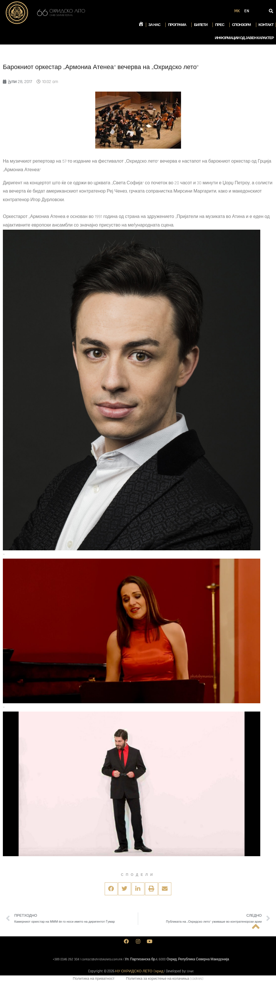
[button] (111, 888)
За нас (155, 25)
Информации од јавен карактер (244, 38)
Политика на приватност (93, 979)
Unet (190, 971)
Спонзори (243, 25)
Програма (178, 25)
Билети (202, 25)
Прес (221, 25)
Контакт (266, 25)
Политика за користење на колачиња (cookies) (164, 979)
